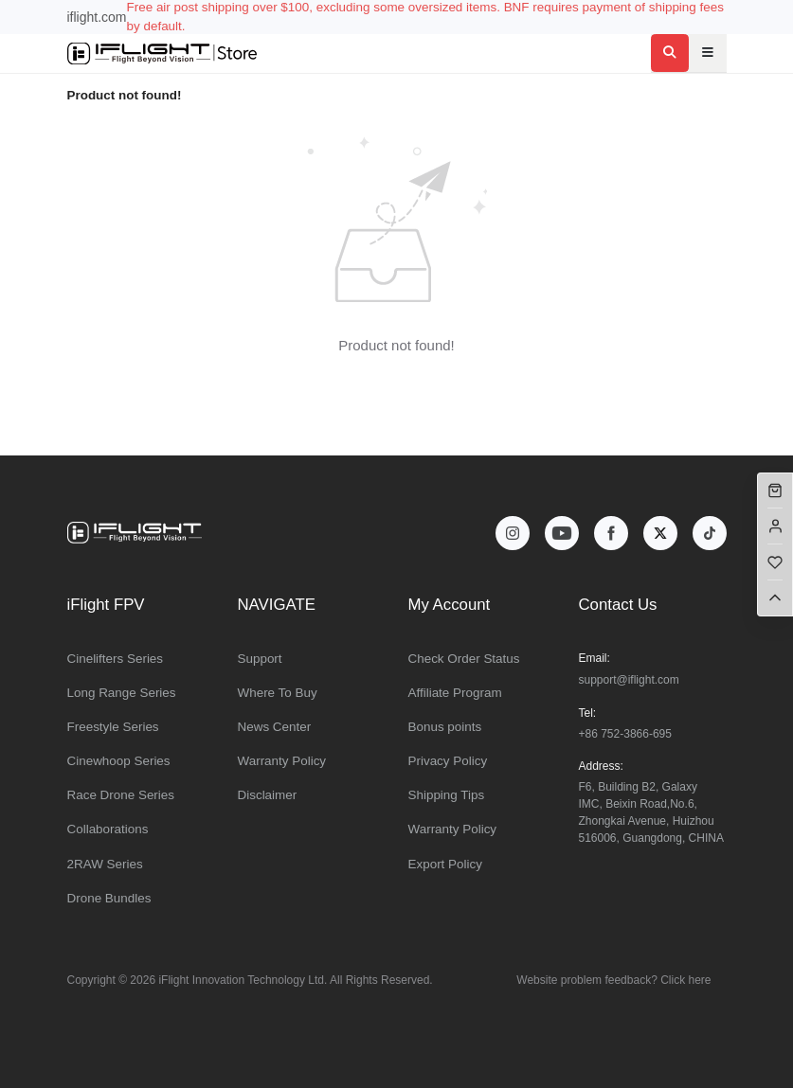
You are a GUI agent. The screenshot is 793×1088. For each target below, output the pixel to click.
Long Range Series (121, 693)
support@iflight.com (629, 680)
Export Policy (445, 864)
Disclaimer (267, 795)
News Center (275, 727)
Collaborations (108, 829)
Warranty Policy (282, 761)
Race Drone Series (121, 795)
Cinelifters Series (115, 658)
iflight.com (97, 17)
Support (260, 658)
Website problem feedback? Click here (613, 980)
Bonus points (445, 727)
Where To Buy (277, 693)
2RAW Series (105, 864)
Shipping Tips (446, 795)
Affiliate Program (455, 693)
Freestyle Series (113, 727)
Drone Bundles (109, 898)
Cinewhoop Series (119, 761)
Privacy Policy (448, 761)
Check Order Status (464, 658)
